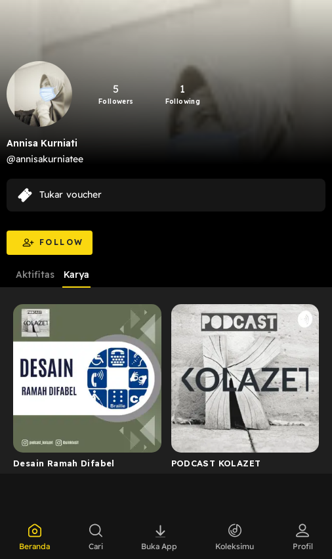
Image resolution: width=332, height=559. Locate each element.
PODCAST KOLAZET (216, 463)
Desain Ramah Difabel (64, 463)
